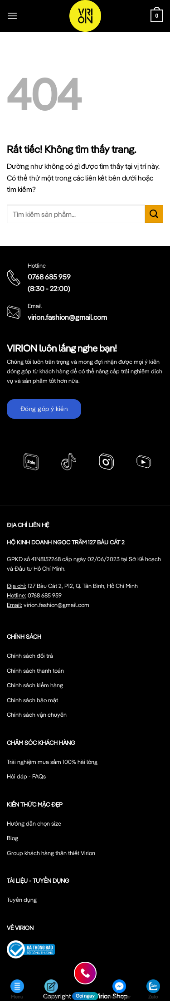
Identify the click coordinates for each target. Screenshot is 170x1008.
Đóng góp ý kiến (44, 409)
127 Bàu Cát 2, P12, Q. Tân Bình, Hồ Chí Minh (83, 585)
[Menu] (12, 16)
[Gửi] (154, 214)
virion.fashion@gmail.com (67, 317)
